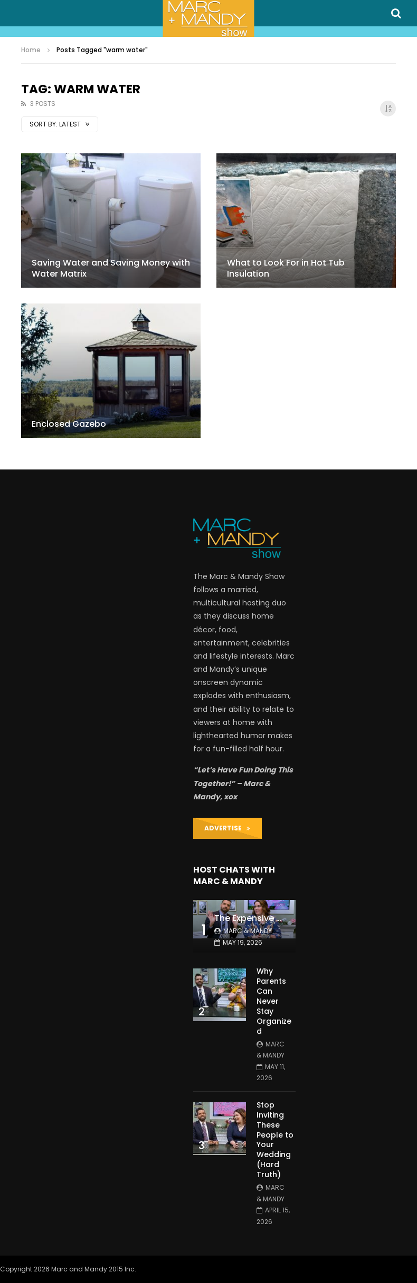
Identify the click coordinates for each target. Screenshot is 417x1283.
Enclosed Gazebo (69, 424)
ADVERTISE (227, 828)
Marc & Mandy (247, 930)
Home (31, 49)
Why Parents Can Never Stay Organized (274, 1001)
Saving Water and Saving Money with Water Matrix (111, 268)
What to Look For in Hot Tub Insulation (286, 268)
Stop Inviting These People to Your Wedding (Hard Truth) (275, 1140)
